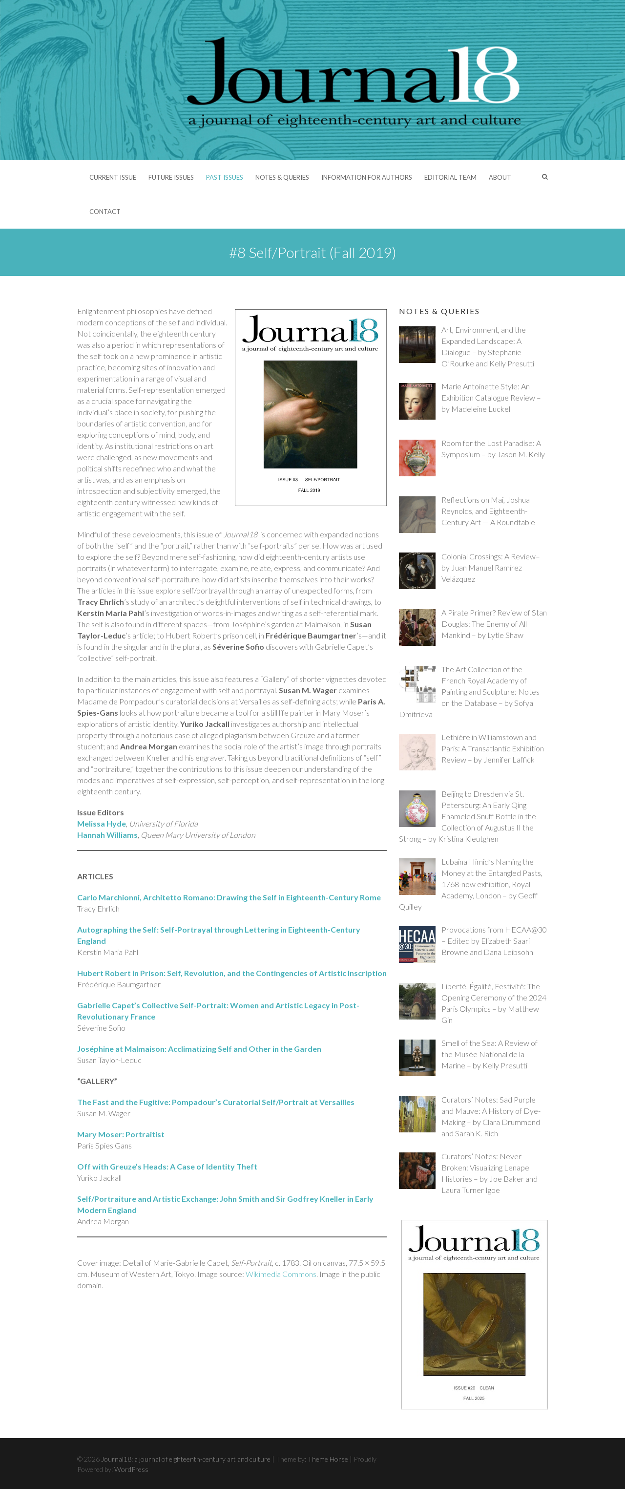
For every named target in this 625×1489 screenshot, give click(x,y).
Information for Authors (366, 177)
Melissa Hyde (101, 823)
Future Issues (171, 177)
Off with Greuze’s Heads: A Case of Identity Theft (167, 1166)
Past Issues (224, 177)
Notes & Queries (282, 177)
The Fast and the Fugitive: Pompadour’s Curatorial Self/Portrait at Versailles (215, 1101)
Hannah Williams (107, 834)
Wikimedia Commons (281, 1273)
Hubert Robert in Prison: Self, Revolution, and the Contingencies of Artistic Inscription (232, 973)
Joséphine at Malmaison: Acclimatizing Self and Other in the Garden (199, 1048)
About (500, 177)
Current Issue (112, 177)
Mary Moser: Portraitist (121, 1134)
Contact (105, 211)
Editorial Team (450, 177)
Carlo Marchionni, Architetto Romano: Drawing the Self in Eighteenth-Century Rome (229, 897)
